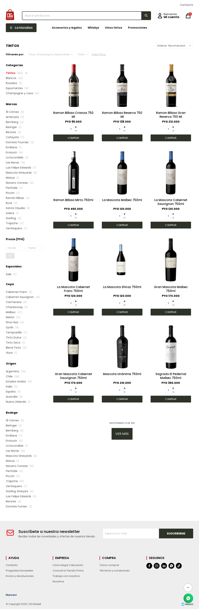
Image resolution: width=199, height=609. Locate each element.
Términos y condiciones (115, 570)
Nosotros (58, 581)
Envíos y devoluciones (20, 576)
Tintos (81, 54)
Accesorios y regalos (67, 28)
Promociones (137, 28)
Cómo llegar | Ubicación (68, 565)
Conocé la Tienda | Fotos (68, 570)
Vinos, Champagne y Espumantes (49, 54)
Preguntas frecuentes (19, 570)
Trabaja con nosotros (66, 576)
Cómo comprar (109, 565)
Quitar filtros (99, 54)
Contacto (186, 5)
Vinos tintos (113, 28)
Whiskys (93, 28)
